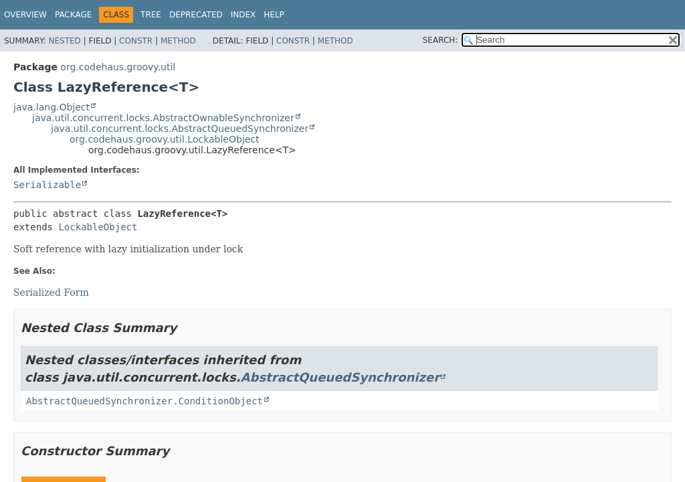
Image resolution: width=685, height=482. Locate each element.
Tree (150, 14)
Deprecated (196, 14)
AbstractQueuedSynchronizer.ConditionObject (144, 401)
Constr (136, 41)
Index (243, 14)
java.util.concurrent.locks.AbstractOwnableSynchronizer (163, 117)
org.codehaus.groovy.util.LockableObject (165, 139)
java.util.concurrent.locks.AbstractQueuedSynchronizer (179, 128)
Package (73, 14)
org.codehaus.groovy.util (117, 67)
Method (178, 41)
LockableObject (97, 227)
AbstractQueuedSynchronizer (340, 377)
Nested (64, 41)
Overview (25, 14)
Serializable (47, 184)
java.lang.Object (51, 107)
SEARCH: (440, 40)
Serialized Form (51, 292)
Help (274, 14)
